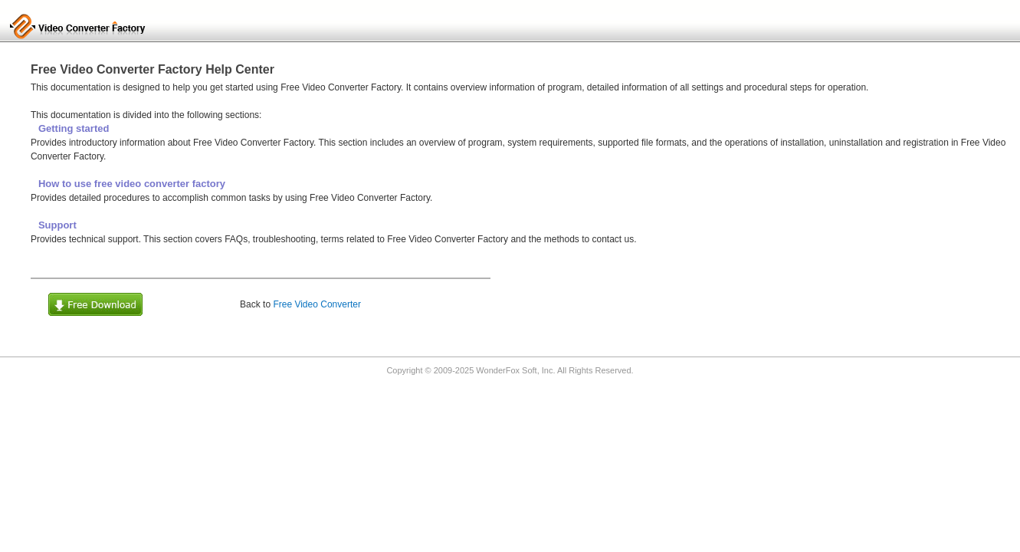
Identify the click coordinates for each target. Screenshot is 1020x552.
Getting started (73, 128)
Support (57, 225)
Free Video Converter (317, 304)
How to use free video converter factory (131, 183)
